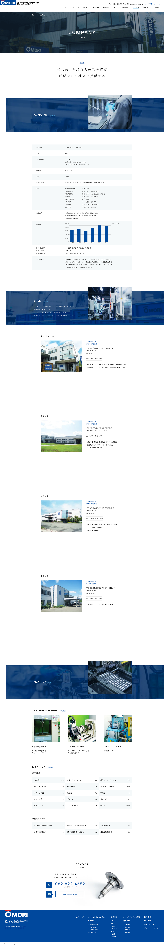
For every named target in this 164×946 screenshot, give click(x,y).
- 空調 (113, 934)
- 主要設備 (127, 932)
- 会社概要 (127, 924)
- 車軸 (113, 926)
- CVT (113, 921)
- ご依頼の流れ (92, 932)
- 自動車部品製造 (93, 924)
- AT (112, 923)
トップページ (79, 917)
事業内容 (96, 7)
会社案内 (136, 7)
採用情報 (146, 7)
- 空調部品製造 (92, 927)
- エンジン (114, 929)
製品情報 (106, 7)
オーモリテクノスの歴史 (121, 7)
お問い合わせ (149, 924)
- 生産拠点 (127, 927)
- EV (112, 931)
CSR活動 (157, 7)
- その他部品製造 (93, 930)
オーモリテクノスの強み (80, 7)
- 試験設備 (127, 930)
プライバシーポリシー (152, 928)
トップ (67, 7)
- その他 (113, 936)
